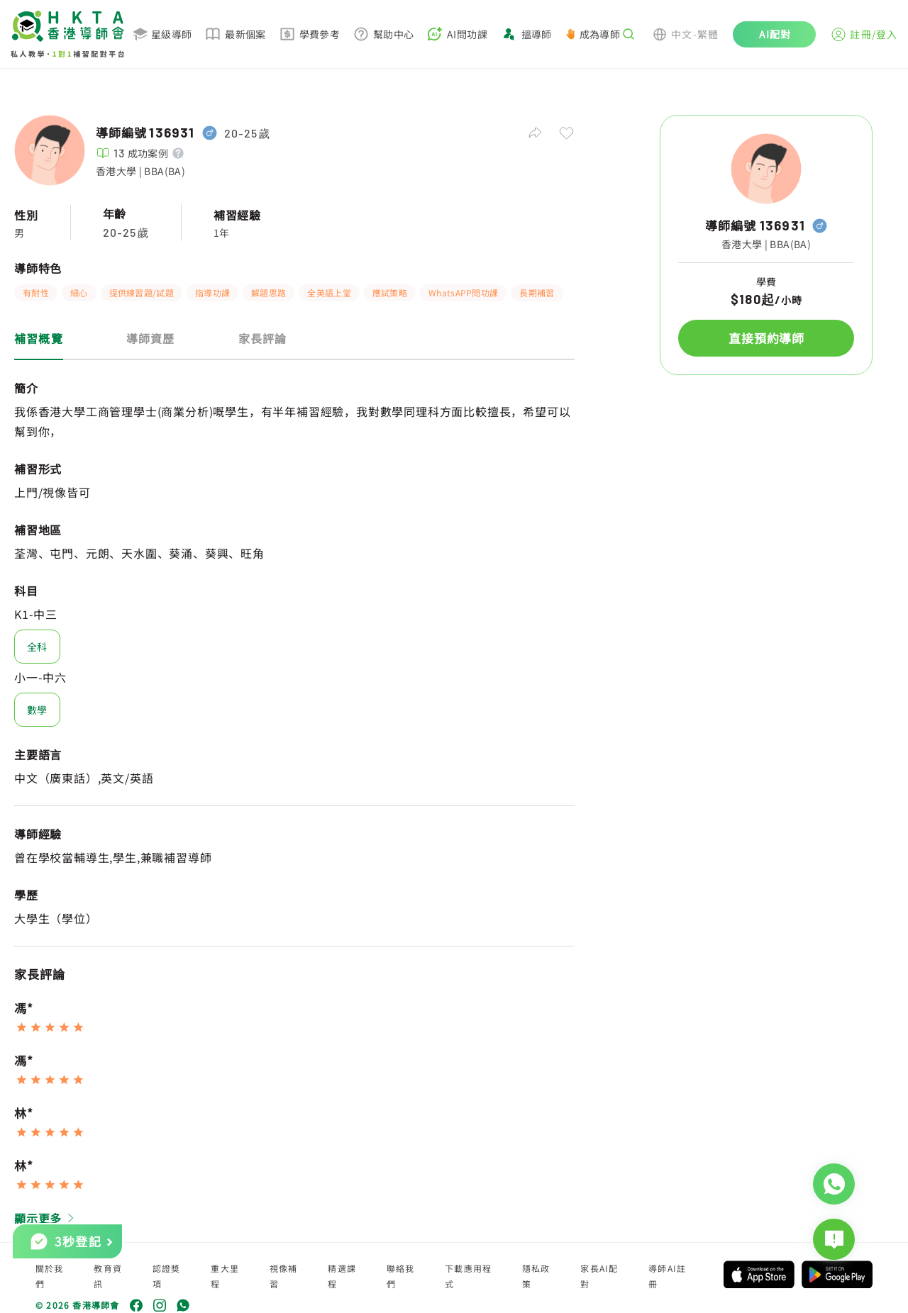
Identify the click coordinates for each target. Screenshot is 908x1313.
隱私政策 (536, 1276)
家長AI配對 (599, 1276)
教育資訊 (108, 1276)
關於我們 (49, 1276)
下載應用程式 (468, 1276)
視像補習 (284, 1276)
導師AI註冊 (667, 1276)
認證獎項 (167, 1276)
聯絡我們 (401, 1276)
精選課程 (342, 1276)
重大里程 (225, 1276)
